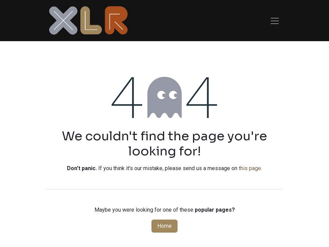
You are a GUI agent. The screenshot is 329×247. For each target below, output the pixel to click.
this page (250, 168)
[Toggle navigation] (274, 20)
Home (164, 226)
